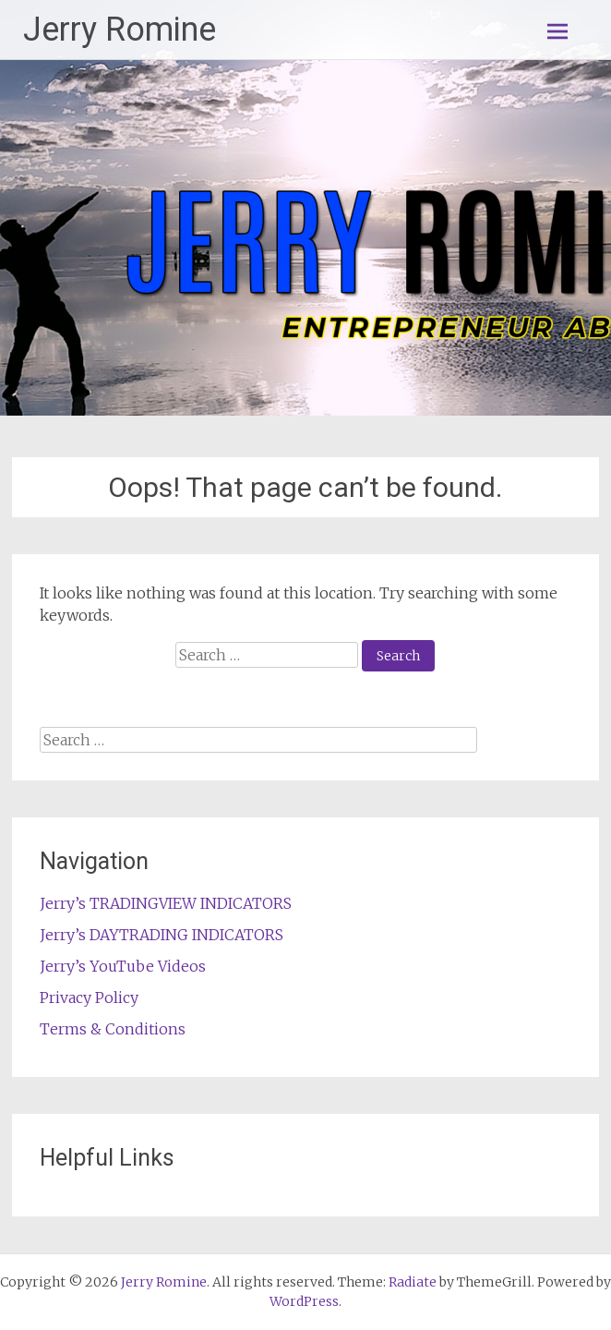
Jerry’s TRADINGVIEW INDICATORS (166, 903)
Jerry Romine (119, 29)
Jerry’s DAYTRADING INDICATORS (161, 934)
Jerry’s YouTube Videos (123, 966)
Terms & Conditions (113, 1029)
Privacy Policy (89, 997)
